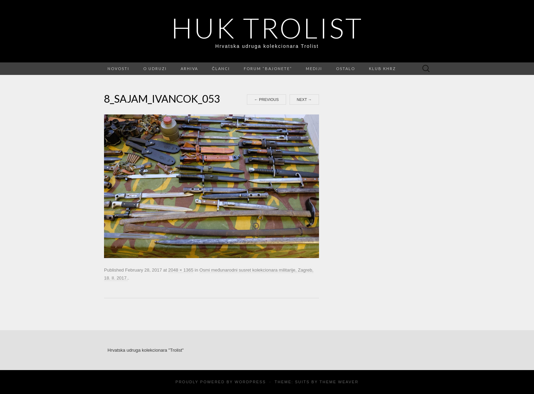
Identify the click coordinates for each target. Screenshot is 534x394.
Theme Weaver (338, 382)
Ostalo (345, 68)
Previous (266, 99)
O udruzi (155, 68)
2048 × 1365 (180, 270)
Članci (221, 68)
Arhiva (189, 68)
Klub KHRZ (382, 68)
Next (304, 99)
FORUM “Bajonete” (268, 68)
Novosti (118, 68)
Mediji (314, 68)
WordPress (250, 382)
